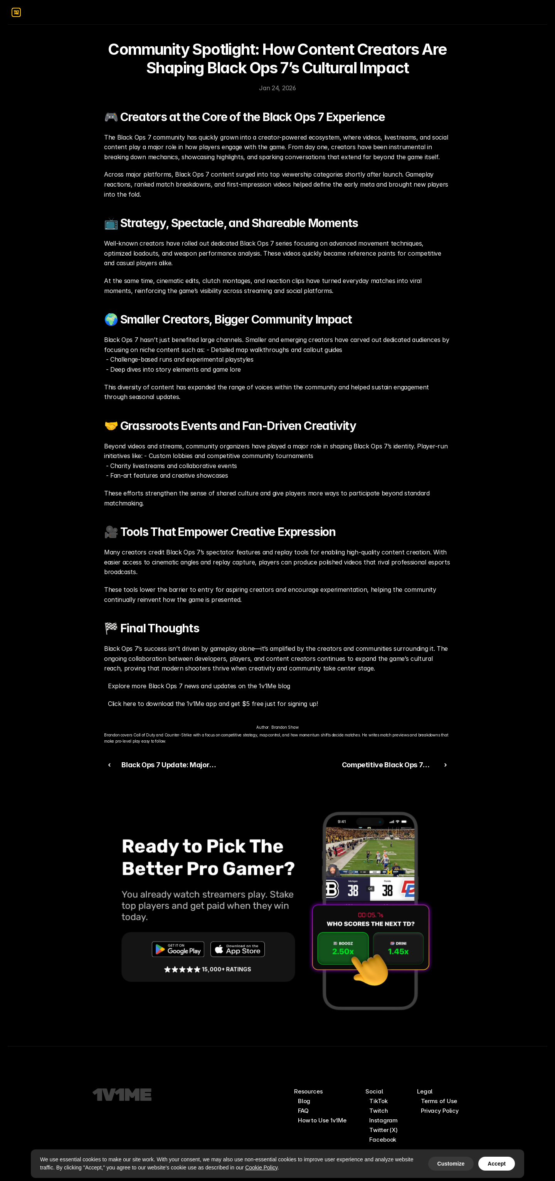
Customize (451, 1164)
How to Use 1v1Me (322, 1120)
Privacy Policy (440, 1110)
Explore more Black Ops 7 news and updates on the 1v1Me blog (199, 686)
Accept (497, 1164)
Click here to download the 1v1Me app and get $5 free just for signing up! (213, 704)
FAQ (303, 1110)
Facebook (382, 1139)
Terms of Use (439, 1101)
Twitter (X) (383, 1130)
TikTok (378, 1101)
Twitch (378, 1110)
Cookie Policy (261, 1167)
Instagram (383, 1120)
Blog (304, 1101)
